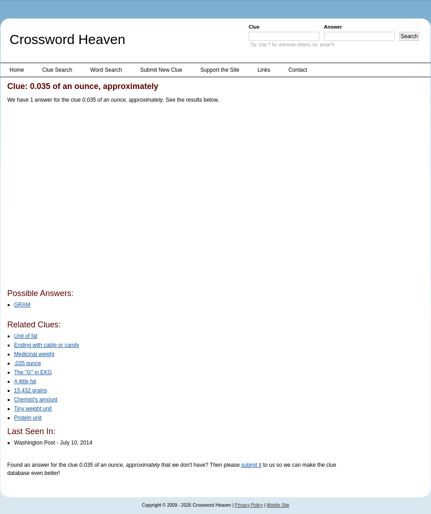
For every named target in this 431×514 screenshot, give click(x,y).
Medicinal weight (34, 354)
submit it (251, 465)
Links (264, 70)
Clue (254, 27)
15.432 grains (30, 390)
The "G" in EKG (33, 372)
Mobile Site (278, 505)
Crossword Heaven (67, 39)
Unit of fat (25, 336)
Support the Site (220, 70)
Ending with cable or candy (46, 345)
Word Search (106, 70)
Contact (298, 70)
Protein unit (28, 418)
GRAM (22, 304)
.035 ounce (27, 363)
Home (17, 70)
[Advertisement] (85, 198)
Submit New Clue (161, 70)
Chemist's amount (36, 399)
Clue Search (57, 70)
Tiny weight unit (33, 408)
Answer (333, 27)
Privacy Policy (249, 505)
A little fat (25, 381)
